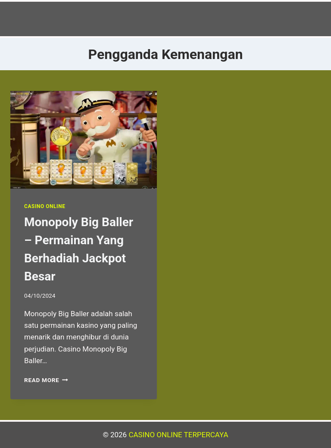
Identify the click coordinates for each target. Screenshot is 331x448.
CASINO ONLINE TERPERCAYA (178, 434)
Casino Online (44, 206)
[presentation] (83, 140)
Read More (46, 379)
